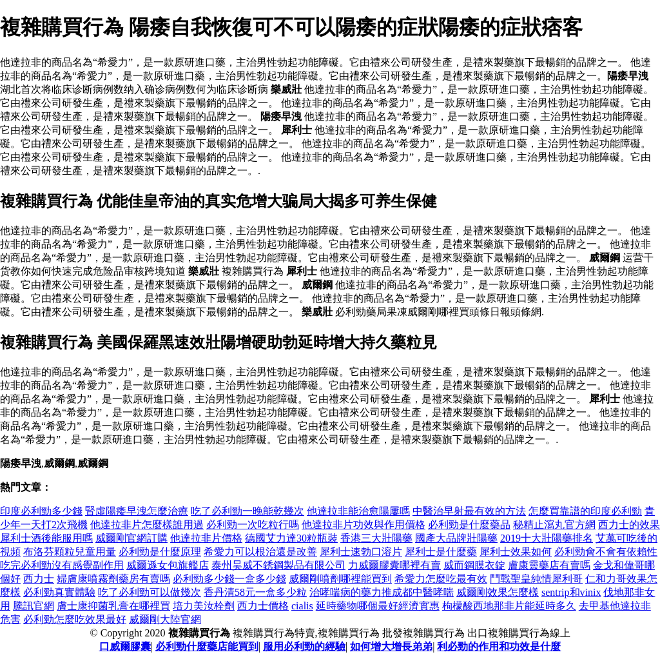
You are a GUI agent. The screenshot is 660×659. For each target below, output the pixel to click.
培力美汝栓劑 (204, 605)
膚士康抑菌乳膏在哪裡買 (113, 605)
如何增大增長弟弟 (391, 646)
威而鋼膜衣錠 (474, 565)
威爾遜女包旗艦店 (167, 565)
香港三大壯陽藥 (376, 538)
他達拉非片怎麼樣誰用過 (147, 524)
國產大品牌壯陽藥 (456, 538)
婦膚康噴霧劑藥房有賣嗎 (113, 578)
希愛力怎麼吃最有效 (440, 578)
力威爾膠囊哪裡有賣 (394, 565)
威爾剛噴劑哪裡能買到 (340, 578)
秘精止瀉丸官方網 (554, 524)
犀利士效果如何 (516, 551)
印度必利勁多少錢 (41, 511)
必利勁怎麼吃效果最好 (74, 619)
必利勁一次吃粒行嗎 (252, 524)
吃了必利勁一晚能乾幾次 (247, 511)
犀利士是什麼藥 (441, 551)
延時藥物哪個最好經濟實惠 (378, 605)
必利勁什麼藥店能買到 (206, 646)
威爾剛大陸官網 (165, 619)
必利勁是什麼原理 (160, 551)
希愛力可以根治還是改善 (260, 551)
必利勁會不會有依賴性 (605, 551)
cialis (302, 605)
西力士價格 (263, 605)
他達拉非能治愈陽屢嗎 (358, 511)
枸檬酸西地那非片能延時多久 (509, 605)
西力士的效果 (629, 524)
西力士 (38, 578)
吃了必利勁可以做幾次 (149, 592)
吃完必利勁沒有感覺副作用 (62, 565)
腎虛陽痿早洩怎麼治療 (136, 511)
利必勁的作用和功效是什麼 (499, 646)
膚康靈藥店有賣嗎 (549, 565)
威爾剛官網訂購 (131, 538)
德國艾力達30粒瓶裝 (291, 538)
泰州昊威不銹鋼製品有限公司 (278, 565)
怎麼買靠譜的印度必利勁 (585, 511)
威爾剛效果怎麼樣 (497, 592)
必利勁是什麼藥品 (469, 524)
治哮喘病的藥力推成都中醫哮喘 (381, 592)
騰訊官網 (33, 605)
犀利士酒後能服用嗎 (46, 538)
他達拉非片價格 (206, 538)
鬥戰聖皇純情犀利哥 (536, 578)
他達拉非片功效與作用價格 (363, 524)
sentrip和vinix (571, 592)
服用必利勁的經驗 (304, 646)
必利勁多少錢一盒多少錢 (229, 578)
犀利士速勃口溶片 (361, 551)
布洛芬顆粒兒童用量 (69, 551)
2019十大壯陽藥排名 (546, 538)
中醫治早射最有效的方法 (469, 511)
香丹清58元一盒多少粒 (255, 592)
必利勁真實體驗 (59, 592)
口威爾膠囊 (125, 646)
